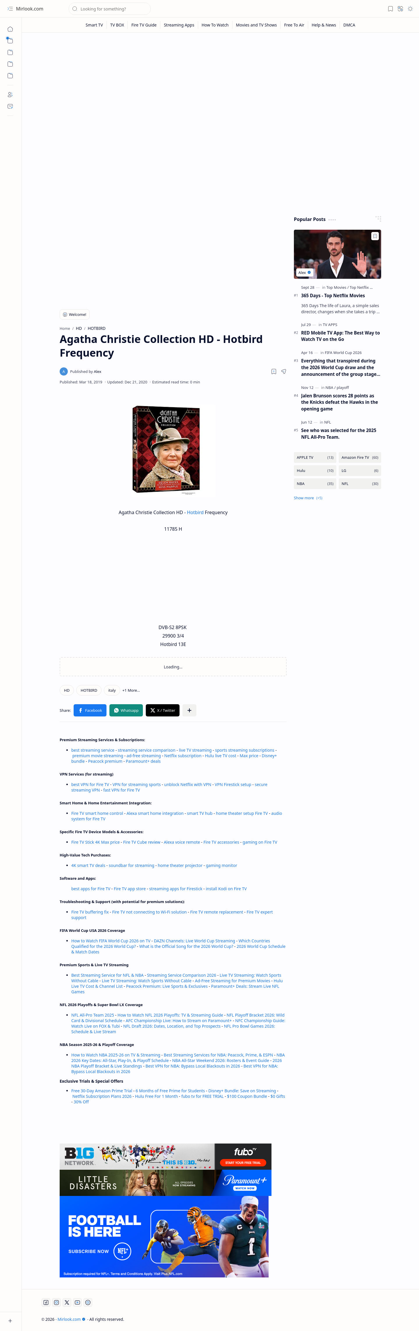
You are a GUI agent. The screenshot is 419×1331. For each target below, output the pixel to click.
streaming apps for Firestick (176, 888)
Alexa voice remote (182, 842)
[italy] (112, 690)
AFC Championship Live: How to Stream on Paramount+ (179, 1020)
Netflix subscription (183, 755)
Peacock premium (105, 761)
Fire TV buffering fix (90, 912)
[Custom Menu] (10, 64)
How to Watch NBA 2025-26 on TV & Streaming (115, 1055)
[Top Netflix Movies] (366, 287)
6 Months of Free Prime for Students (170, 1090)
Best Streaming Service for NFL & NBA (107, 975)
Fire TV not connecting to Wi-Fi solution (149, 912)
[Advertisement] (220, 82)
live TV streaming (195, 750)
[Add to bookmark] (375, 236)
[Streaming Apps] (179, 25)
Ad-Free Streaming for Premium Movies (232, 980)
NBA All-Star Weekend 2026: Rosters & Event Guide (220, 1060)
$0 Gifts (278, 1096)
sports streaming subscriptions (244, 750)
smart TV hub (200, 813)
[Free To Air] (294, 25)
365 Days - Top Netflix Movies (333, 295)
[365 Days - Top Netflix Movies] (337, 254)
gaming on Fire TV (260, 842)
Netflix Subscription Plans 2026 (102, 1096)
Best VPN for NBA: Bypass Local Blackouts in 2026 (192, 1066)
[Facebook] (46, 1302)
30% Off (81, 1102)
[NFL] (327, 422)
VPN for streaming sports (137, 784)
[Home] (10, 29)
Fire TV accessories (221, 842)
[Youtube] (77, 1302)
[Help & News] (324, 25)
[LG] (360, 470)
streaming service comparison (146, 750)
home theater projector (180, 865)
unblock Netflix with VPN (187, 784)
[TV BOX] (117, 25)
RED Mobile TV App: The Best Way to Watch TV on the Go (340, 336)
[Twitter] (67, 1302)
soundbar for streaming (132, 865)
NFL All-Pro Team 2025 (92, 1015)
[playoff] (343, 387)
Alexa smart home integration (155, 813)
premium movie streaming (97, 755)
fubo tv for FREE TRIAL (202, 1096)
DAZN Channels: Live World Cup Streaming (194, 941)
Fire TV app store (130, 888)
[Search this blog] (109, 9)
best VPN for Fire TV (90, 784)
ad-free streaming (144, 755)
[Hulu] (315, 470)
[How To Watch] (215, 25)
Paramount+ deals (143, 761)
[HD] (67, 690)
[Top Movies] (337, 287)
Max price (249, 755)
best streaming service (92, 750)
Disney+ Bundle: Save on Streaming (242, 1090)
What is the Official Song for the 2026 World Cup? (186, 946)
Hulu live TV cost (220, 755)
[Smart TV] (94, 25)
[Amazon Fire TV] (360, 457)
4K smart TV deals (88, 865)
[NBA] (331, 387)
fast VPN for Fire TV (121, 790)
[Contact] (10, 106)
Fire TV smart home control (97, 813)
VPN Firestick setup (233, 784)
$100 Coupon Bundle (247, 1096)
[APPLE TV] (315, 457)
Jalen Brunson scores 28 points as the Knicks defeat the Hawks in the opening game (339, 402)
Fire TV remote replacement (216, 912)
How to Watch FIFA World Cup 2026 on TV (110, 941)
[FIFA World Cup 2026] (343, 352)
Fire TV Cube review (142, 842)
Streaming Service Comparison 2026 (181, 975)
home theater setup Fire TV (242, 813)
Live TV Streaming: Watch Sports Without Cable (146, 980)
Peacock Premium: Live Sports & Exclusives (166, 986)
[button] (10, 8)
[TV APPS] (330, 324)
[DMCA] (349, 25)
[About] (10, 94)
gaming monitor (221, 865)
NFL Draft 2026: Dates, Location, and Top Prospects (172, 1026)
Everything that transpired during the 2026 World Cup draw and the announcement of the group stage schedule (339, 367)
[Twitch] (88, 1302)
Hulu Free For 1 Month (156, 1096)
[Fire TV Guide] (144, 25)
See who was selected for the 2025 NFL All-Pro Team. (338, 433)
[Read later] (273, 371)
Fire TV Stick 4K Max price (95, 842)
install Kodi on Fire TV (226, 888)
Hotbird (195, 512)
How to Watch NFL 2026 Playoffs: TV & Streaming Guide (170, 1015)
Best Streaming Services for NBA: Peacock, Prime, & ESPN (218, 1055)
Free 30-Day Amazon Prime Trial (101, 1090)
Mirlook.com (29, 9)
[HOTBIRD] (89, 690)
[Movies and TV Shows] (256, 25)
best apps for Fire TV (91, 888)
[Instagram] (56, 1302)
